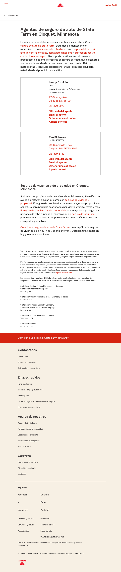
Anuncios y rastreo (26, 519)
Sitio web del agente (60, 111)
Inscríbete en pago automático (30, 390)
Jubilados (22, 474)
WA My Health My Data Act (52, 537)
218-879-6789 (57, 153)
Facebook (22, 495)
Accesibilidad (23, 531)
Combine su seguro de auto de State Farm (44, 227)
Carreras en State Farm (28, 462)
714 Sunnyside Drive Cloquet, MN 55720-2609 (63, 147)
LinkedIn (44, 495)
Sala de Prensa (24, 447)
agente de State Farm (64, 273)
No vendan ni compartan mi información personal (61, 543)
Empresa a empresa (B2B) (29, 407)
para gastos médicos (60, 52)
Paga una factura (25, 384)
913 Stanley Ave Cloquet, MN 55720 (60, 99)
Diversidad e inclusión (27, 468)
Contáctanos (23, 356)
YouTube (44, 510)
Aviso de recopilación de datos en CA (28, 544)
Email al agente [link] (58, 114)
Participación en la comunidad (30, 429)
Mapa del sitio (46, 531)
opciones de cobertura (52, 49)
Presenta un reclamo (26, 362)
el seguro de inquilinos (82, 214)
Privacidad (44, 519)
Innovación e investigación (28, 441)
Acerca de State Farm (27, 423)
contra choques (38, 52)
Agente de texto (58, 121)
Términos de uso (47, 525)
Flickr (43, 502)
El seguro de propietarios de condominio (43, 210)
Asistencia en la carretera (29, 368)
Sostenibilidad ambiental (28, 435)
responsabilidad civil (84, 49)
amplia (24, 52)
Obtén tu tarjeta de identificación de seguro (36, 401)
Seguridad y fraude (26, 525)
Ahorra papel (23, 396)
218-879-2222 (56, 106)
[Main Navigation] (6, 5)
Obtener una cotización (62, 118)
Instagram (23, 510)
